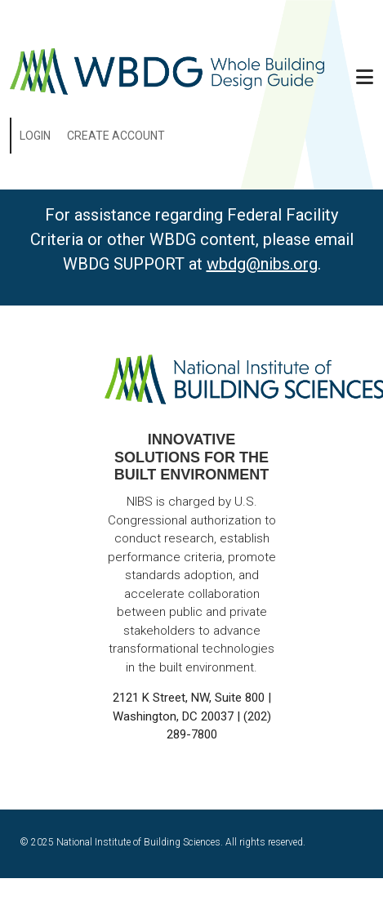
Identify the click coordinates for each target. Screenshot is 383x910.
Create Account (116, 135)
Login (35, 135)
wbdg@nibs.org (262, 264)
